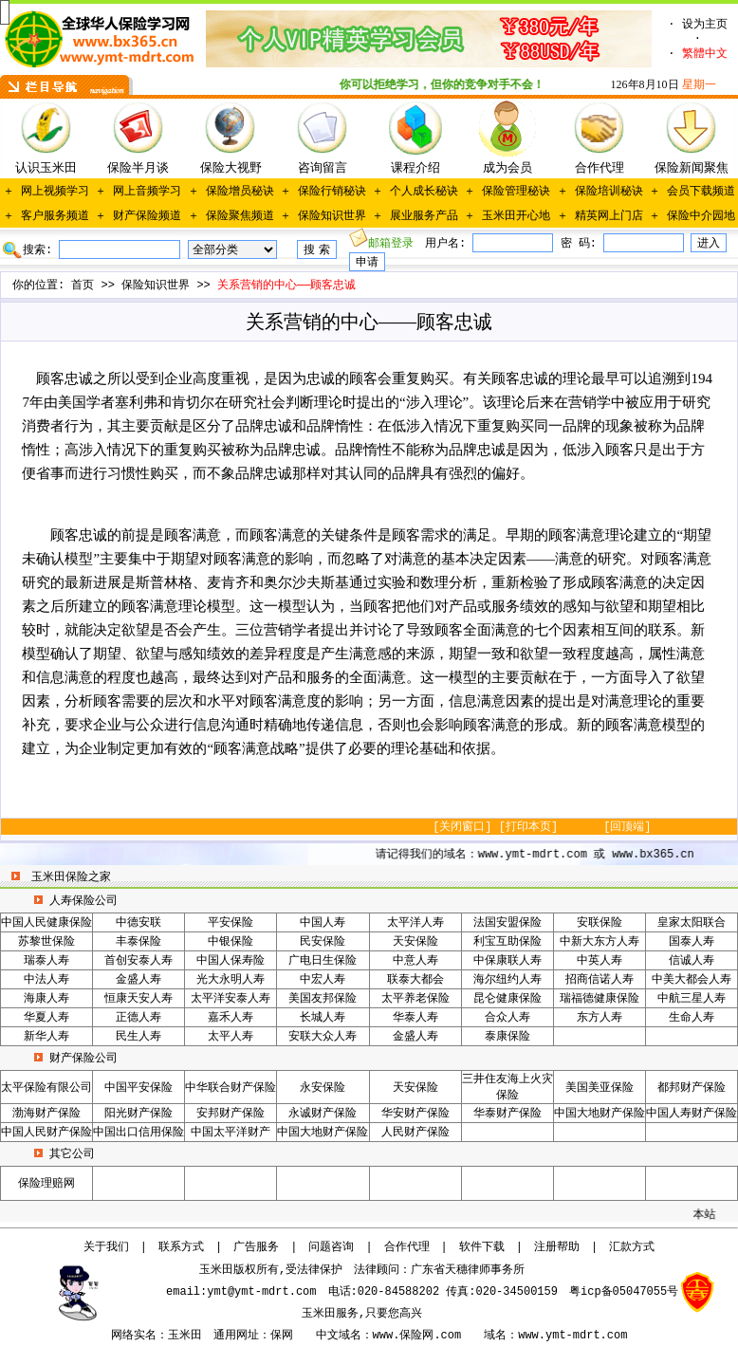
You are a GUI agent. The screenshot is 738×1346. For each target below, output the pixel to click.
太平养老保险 (415, 998)
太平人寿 (230, 1036)
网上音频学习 (147, 191)
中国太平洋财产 (230, 1132)
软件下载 (482, 1247)
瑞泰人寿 (46, 961)
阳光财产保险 (138, 1113)
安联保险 (599, 923)
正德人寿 (138, 1017)
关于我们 (106, 1247)
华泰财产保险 (507, 1113)
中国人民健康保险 (46, 923)
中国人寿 (322, 923)
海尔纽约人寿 (507, 979)
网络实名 (134, 1335)
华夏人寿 (46, 1017)
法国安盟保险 (507, 923)
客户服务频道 (55, 216)
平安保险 (230, 923)
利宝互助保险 (507, 942)
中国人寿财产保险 (691, 1113)
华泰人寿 (415, 1017)
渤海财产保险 (46, 1113)
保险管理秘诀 (516, 191)
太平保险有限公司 (46, 1088)
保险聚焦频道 (240, 216)
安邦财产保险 (230, 1113)
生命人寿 (691, 1017)
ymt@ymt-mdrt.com (261, 1292)
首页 (82, 285)
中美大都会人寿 (691, 979)
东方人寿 (599, 1017)
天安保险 (415, 942)
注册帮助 (557, 1247)
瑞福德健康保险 (599, 998)
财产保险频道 (147, 216)
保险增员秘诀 (240, 191)
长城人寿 (322, 1017)
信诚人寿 (691, 961)
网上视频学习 (55, 191)
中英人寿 (599, 961)
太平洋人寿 (415, 923)
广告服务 (256, 1247)
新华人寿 (46, 1036)
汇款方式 (632, 1247)
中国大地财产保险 (599, 1113)
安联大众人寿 (322, 1036)
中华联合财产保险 (230, 1088)
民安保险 (322, 942)
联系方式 (181, 1247)
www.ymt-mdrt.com (572, 1335)
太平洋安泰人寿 (230, 998)
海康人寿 (46, 998)
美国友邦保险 (322, 998)
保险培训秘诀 (609, 191)
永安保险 (322, 1088)
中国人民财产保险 (46, 1132)
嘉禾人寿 (230, 1017)
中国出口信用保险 (138, 1132)
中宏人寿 (322, 979)
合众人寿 (507, 1017)
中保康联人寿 (507, 961)
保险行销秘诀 (332, 191)
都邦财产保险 (691, 1088)
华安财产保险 (415, 1113)
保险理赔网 (46, 1183)
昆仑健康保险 (507, 998)
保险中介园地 (701, 216)
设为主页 (705, 24)
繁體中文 (705, 54)
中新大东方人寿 (599, 942)
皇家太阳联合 (691, 923)
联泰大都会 (415, 979)
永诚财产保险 (322, 1113)
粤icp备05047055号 (623, 1292)
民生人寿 (138, 1036)
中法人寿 (46, 979)
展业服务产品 (424, 216)
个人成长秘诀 (424, 191)
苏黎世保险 (46, 942)
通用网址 (236, 1335)
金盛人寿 (138, 979)
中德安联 (138, 923)
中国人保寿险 (230, 961)
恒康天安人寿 (138, 998)
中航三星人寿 (691, 998)
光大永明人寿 (230, 979)
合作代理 (407, 1247)
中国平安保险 (138, 1088)
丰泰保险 (138, 942)
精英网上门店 (609, 216)
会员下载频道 (701, 191)
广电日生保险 (322, 961)
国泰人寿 (691, 942)
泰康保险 (507, 1036)
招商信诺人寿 (599, 979)
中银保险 (230, 942)
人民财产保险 (415, 1132)
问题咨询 (331, 1247)
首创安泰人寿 (138, 961)
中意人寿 (415, 961)
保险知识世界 (332, 216)
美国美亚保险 (599, 1088)
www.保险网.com (417, 1335)
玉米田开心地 (516, 216)
